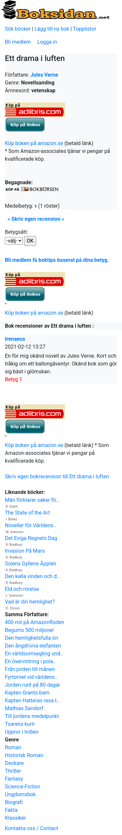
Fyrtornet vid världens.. (31, 677)
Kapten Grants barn (27, 693)
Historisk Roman (24, 755)
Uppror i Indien (21, 732)
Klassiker (15, 818)
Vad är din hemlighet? (30, 602)
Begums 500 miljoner (29, 630)
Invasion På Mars (25, 551)
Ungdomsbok (20, 794)
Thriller (13, 771)
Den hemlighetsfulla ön (31, 638)
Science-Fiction (22, 786)
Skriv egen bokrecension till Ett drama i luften (57, 476)
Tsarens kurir (20, 724)
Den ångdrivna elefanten (33, 646)
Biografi (14, 802)
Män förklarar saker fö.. (32, 500)
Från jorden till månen (30, 669)
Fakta (11, 810)
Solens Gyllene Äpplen (30, 563)
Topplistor (84, 29)
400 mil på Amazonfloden (34, 622)
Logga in (47, 42)
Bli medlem (18, 42)
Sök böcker (18, 29)
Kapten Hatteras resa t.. (32, 700)
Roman (13, 747)
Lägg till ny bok (51, 29)
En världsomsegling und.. (34, 653)
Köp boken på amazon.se (34, 143)
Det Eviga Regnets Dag (31, 538)
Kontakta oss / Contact (31, 828)
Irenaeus (15, 339)
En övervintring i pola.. (30, 661)
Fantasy (14, 779)
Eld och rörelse (22, 589)
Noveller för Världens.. (30, 525)
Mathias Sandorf (24, 708)
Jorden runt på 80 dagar (32, 685)
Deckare (14, 763)
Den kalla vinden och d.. (32, 576)
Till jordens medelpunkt (32, 716)
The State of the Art (27, 513)
